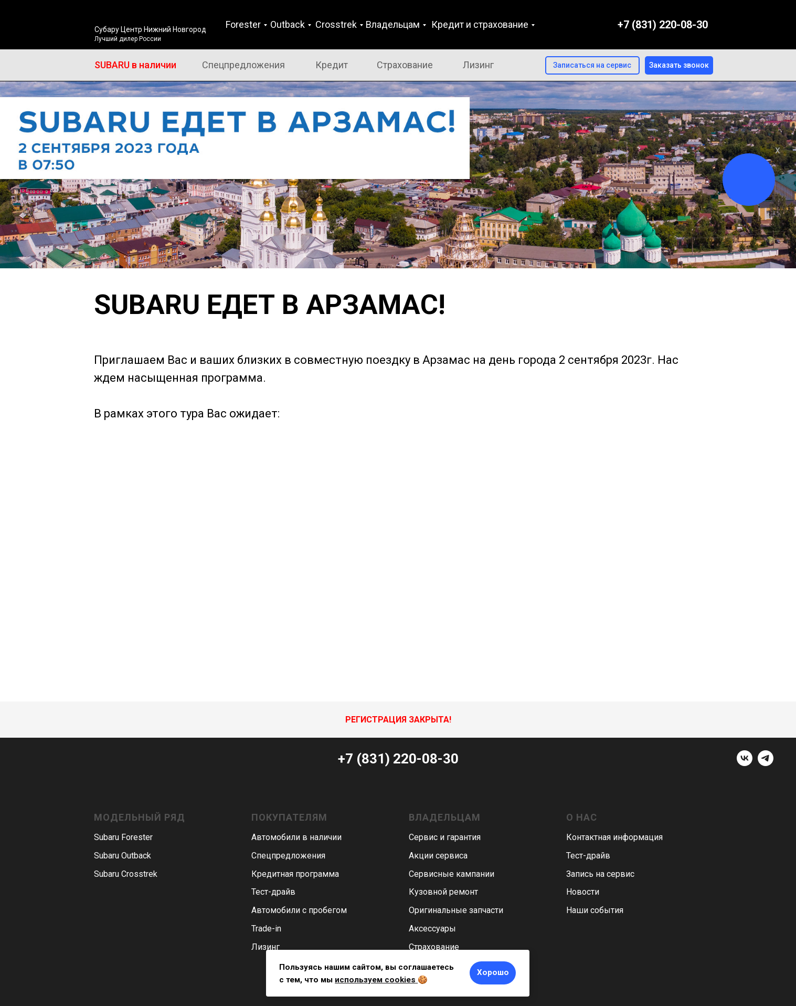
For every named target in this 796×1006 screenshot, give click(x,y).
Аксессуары (432, 929)
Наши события (594, 910)
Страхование (405, 64)
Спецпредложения (243, 64)
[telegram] (765, 763)
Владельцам (393, 24)
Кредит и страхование (479, 24)
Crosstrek (336, 24)
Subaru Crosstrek (125, 874)
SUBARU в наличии (135, 64)
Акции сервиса (438, 856)
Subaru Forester (123, 837)
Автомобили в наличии (296, 837)
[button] (679, 65)
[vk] (744, 763)
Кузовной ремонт (443, 892)
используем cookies (375, 979)
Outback (287, 24)
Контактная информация (614, 837)
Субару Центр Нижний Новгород (150, 29)
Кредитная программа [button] (295, 874)
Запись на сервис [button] (600, 874)
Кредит (331, 64)
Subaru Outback (122, 856)
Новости (582, 892)
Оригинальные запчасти (456, 910)
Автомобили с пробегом (299, 910)
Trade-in (266, 929)
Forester (243, 24)
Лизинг (478, 64)
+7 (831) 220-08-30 (663, 24)
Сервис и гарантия (445, 837)
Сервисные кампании (451, 874)
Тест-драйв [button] (273, 892)
